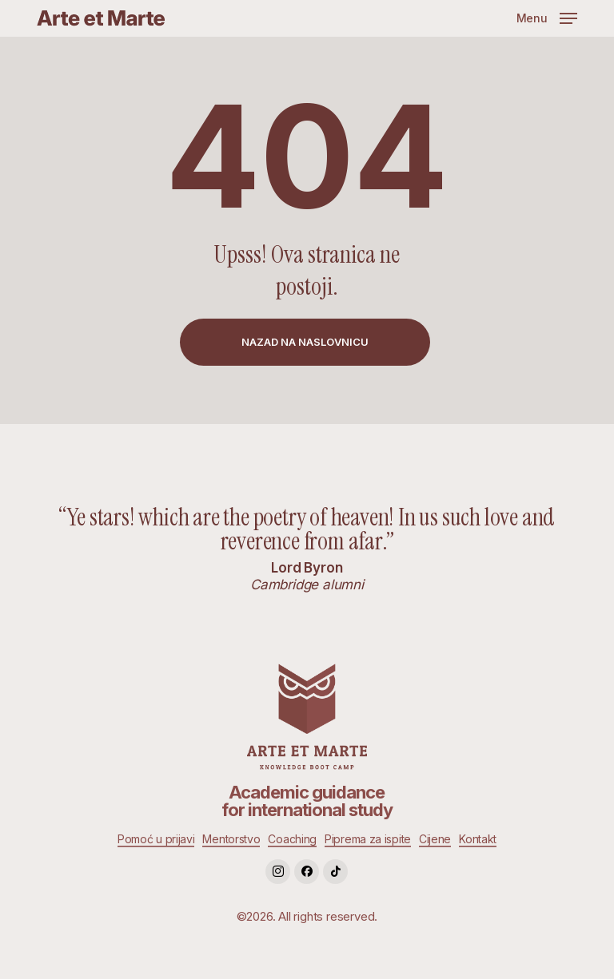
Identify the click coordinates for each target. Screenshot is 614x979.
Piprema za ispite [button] (368, 839)
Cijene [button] (435, 839)
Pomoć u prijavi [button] (156, 839)
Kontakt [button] (477, 839)
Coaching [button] (292, 839)
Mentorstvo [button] (231, 839)
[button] (546, 17)
